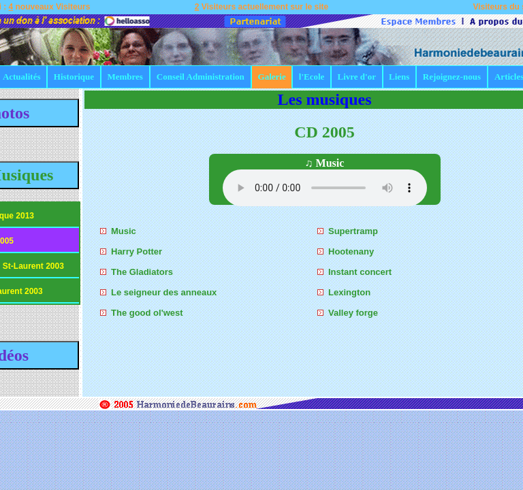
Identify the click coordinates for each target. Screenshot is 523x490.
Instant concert (360, 272)
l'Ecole (312, 76)
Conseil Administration (200, 76)
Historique (74, 76)
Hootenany (351, 251)
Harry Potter (136, 251)
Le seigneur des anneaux (164, 292)
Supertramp (353, 231)
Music (123, 231)
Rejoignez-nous (452, 76)
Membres (124, 76)
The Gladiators (142, 272)
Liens (399, 76)
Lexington (349, 292)
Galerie (272, 76)
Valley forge (353, 313)
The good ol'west (147, 313)
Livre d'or (357, 76)
